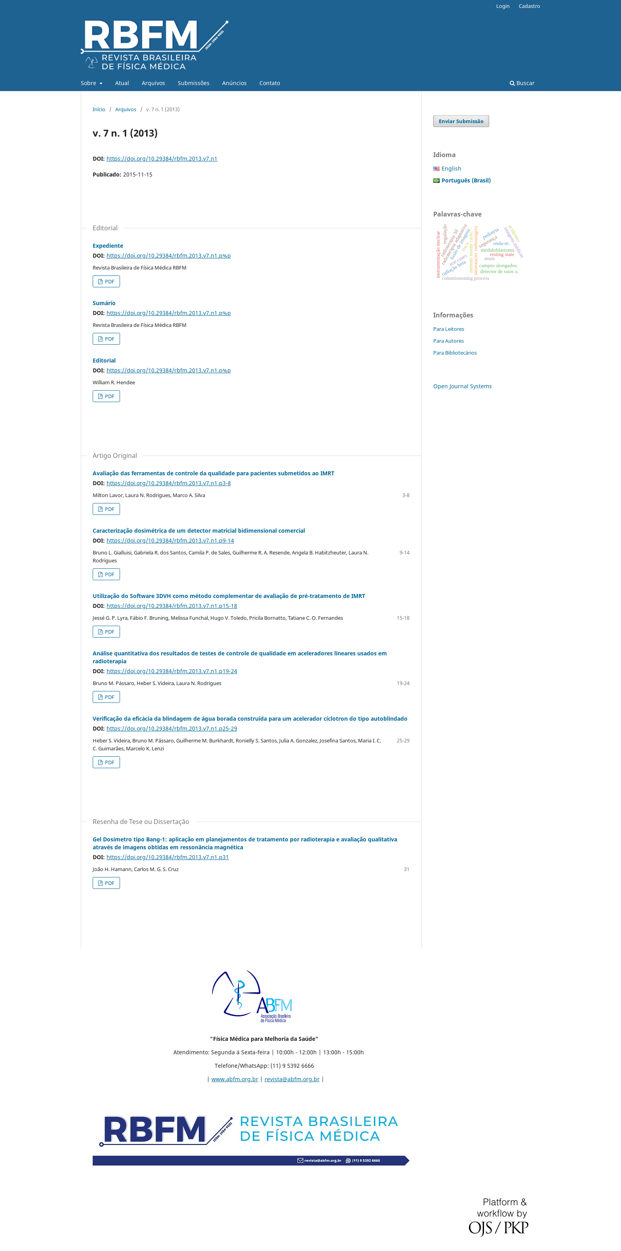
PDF (109, 281)
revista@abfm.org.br (292, 1079)
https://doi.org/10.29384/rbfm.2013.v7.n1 (162, 158)
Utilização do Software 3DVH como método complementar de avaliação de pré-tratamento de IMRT (229, 596)
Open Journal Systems (462, 386)
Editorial (104, 360)
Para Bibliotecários (455, 352)
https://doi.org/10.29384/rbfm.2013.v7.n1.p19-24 (172, 671)
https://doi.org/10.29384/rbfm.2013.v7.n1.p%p (169, 255)
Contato (269, 83)
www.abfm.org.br (234, 1079)
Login (503, 5)
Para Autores (448, 340)
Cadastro (529, 5)
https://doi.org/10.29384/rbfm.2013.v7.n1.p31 (168, 857)
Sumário (104, 303)
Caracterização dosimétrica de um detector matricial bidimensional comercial (199, 530)
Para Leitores (448, 328)
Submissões (194, 83)
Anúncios (234, 83)
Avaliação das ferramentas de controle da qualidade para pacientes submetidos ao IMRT (213, 473)
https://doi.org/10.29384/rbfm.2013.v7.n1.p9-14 (170, 540)
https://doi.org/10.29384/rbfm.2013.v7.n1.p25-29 (172, 728)
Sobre (89, 83)
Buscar (522, 83)
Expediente (108, 245)
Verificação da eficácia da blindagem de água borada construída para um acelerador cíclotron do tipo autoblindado (250, 718)
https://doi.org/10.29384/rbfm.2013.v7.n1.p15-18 (172, 605)
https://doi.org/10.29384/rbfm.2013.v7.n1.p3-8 (169, 483)
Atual (122, 83)
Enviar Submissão (461, 121)
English (451, 168)
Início (99, 109)
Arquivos (153, 83)
